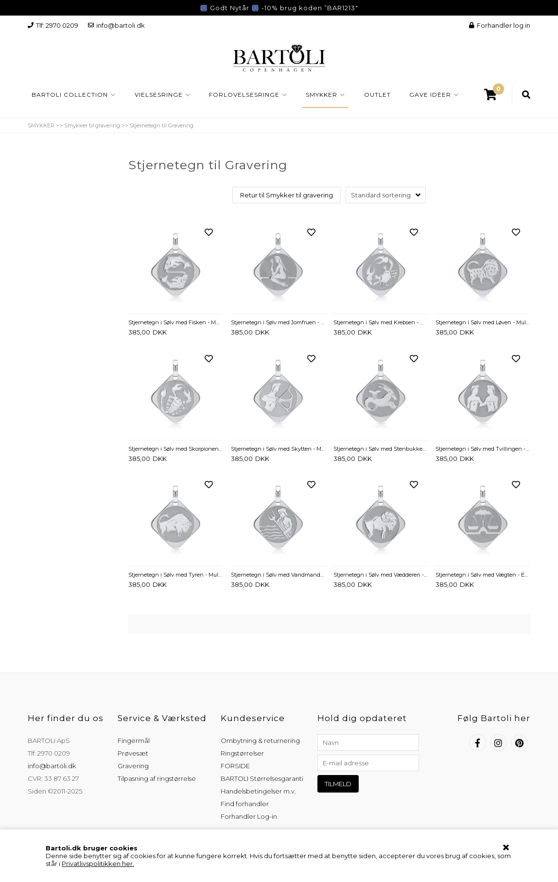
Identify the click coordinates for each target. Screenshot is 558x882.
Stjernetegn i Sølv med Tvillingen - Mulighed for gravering (483, 448)
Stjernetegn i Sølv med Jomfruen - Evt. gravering (278, 322)
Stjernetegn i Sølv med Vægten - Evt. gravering (483, 574)
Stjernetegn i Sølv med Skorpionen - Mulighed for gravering (175, 448)
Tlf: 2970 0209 (53, 25)
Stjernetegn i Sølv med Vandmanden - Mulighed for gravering (278, 574)
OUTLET (377, 94)
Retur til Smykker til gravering (286, 195)
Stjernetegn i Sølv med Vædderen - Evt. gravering (380, 574)
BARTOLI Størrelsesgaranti (262, 778)
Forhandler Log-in (249, 816)
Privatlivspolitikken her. (98, 863)
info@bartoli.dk (116, 25)
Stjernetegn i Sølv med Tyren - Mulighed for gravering (175, 574)
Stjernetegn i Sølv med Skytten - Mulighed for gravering (278, 448)
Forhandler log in (499, 25)
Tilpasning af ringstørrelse (157, 778)
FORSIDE (235, 766)
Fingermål (134, 740)
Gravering (133, 766)
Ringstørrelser (242, 753)
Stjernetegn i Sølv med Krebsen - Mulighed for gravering (380, 322)
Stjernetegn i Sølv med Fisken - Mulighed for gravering (175, 322)
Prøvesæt (133, 753)
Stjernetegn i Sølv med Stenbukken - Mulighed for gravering (380, 448)
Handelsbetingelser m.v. (258, 791)
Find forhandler (245, 804)
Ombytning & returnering (260, 740)
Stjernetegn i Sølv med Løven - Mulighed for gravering (483, 322)
